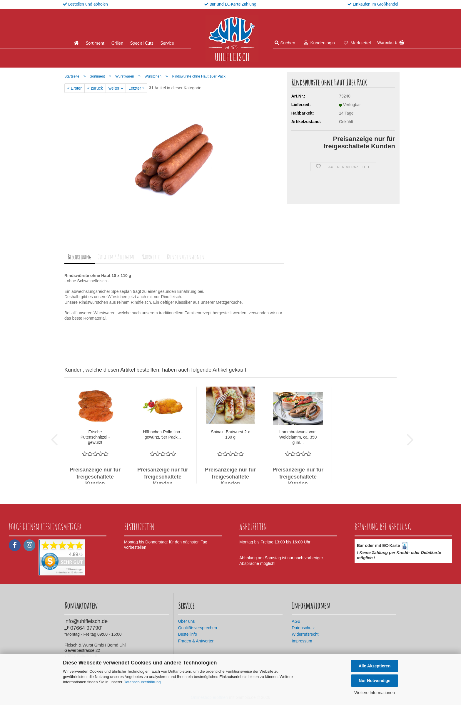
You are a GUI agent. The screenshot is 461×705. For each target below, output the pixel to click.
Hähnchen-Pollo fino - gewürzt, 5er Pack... (163, 434)
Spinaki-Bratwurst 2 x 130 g (230, 434)
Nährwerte (151, 257)
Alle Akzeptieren (374, 666)
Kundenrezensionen (185, 257)
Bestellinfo (187, 634)
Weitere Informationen (374, 692)
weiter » (115, 88)
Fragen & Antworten (196, 641)
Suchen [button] (285, 42)
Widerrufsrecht (305, 634)
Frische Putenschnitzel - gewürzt (95, 437)
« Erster (74, 88)
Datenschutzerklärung (142, 682)
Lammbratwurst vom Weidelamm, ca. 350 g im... (298, 437)
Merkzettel (357, 42)
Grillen (117, 43)
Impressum (302, 641)
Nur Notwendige (374, 680)
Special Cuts (141, 43)
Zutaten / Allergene (116, 257)
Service (167, 43)
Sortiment (95, 43)
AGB (296, 621)
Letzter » (136, 88)
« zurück (95, 88)
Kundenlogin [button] (319, 42)
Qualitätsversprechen (197, 627)
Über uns (186, 621)
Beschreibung (79, 257)
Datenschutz (303, 627)
